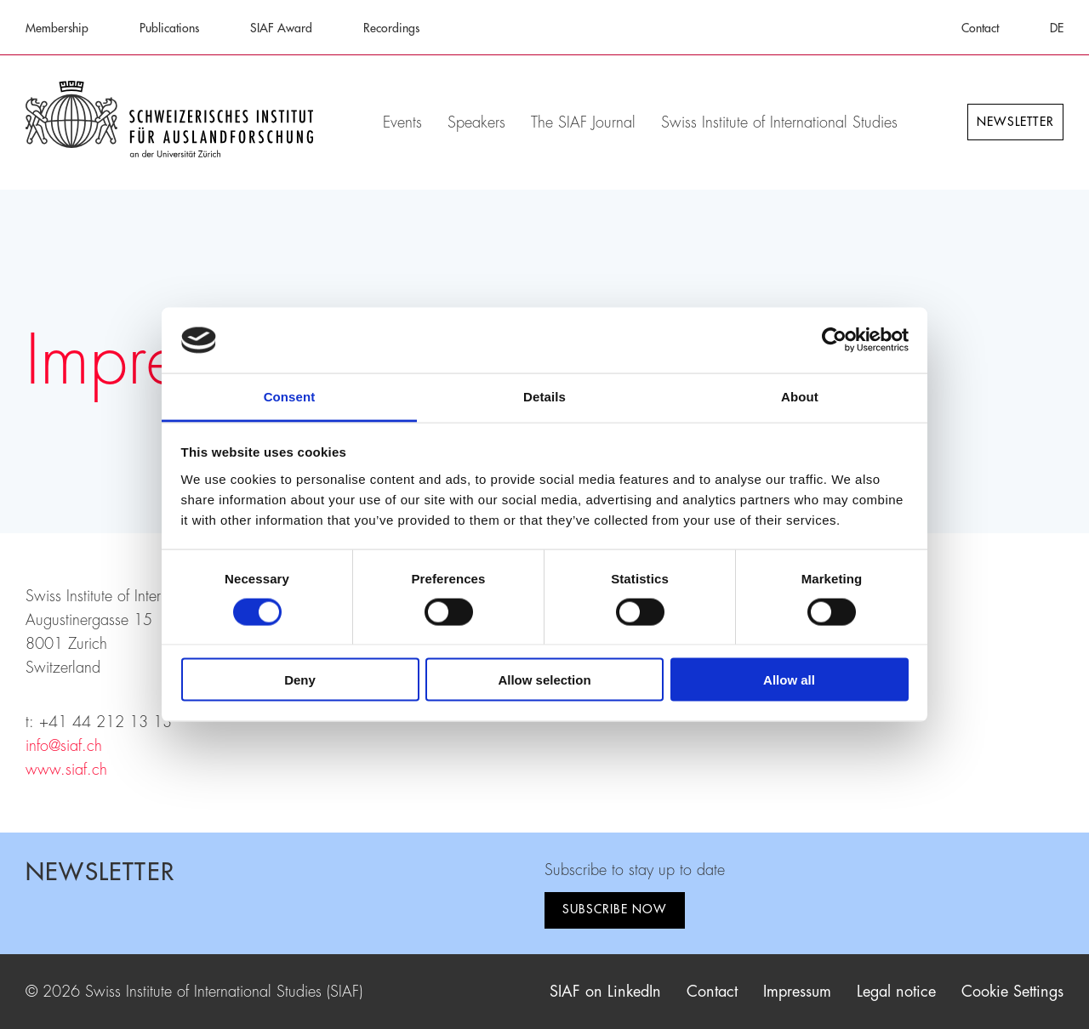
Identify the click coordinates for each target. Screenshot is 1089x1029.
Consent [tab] (290, 396)
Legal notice (896, 991)
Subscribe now (614, 909)
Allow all (789, 680)
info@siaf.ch (64, 745)
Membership (57, 28)
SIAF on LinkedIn (605, 991)
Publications (169, 28)
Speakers (476, 122)
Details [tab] (544, 396)
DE (1056, 28)
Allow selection (544, 680)
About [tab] (799, 396)
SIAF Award (281, 28)
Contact (980, 28)
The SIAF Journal (583, 122)
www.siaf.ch (66, 769)
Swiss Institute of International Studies (779, 122)
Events (402, 122)
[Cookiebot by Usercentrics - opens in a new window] (834, 340)
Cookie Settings (1012, 991)
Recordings (391, 28)
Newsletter (1015, 122)
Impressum (797, 991)
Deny (300, 680)
